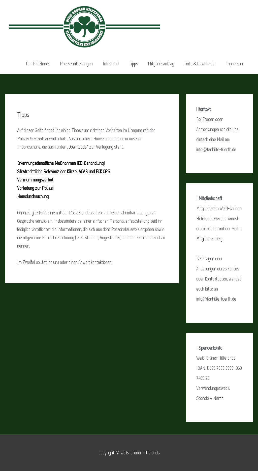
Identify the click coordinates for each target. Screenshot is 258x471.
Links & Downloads (199, 64)
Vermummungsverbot (35, 180)
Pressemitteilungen (76, 64)
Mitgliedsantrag (161, 64)
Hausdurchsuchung (33, 196)
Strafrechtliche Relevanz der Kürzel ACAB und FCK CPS (63, 171)
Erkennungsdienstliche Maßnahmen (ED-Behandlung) (61, 163)
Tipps (133, 64)
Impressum (234, 64)
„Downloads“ (77, 147)
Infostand (111, 64)
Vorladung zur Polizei (35, 188)
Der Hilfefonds (38, 64)
